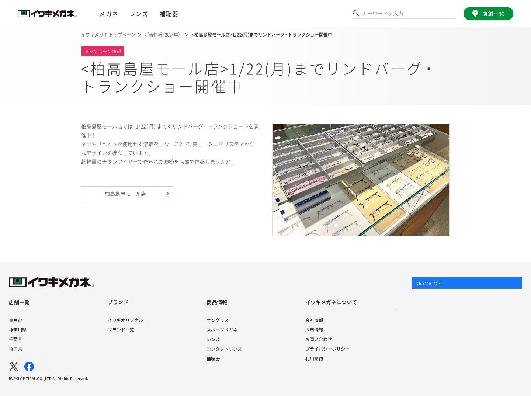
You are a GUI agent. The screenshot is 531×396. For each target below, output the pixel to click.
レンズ (213, 339)
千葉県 (15, 339)
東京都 (15, 320)
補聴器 (168, 13)
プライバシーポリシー (327, 348)
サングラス (217, 320)
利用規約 (314, 358)
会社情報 (314, 320)
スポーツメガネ (221, 329)
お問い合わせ (318, 339)
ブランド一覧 (121, 329)
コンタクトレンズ (224, 348)
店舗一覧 (493, 13)
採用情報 (314, 329)
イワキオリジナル (125, 320)
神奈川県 (18, 329)
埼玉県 (15, 348)
